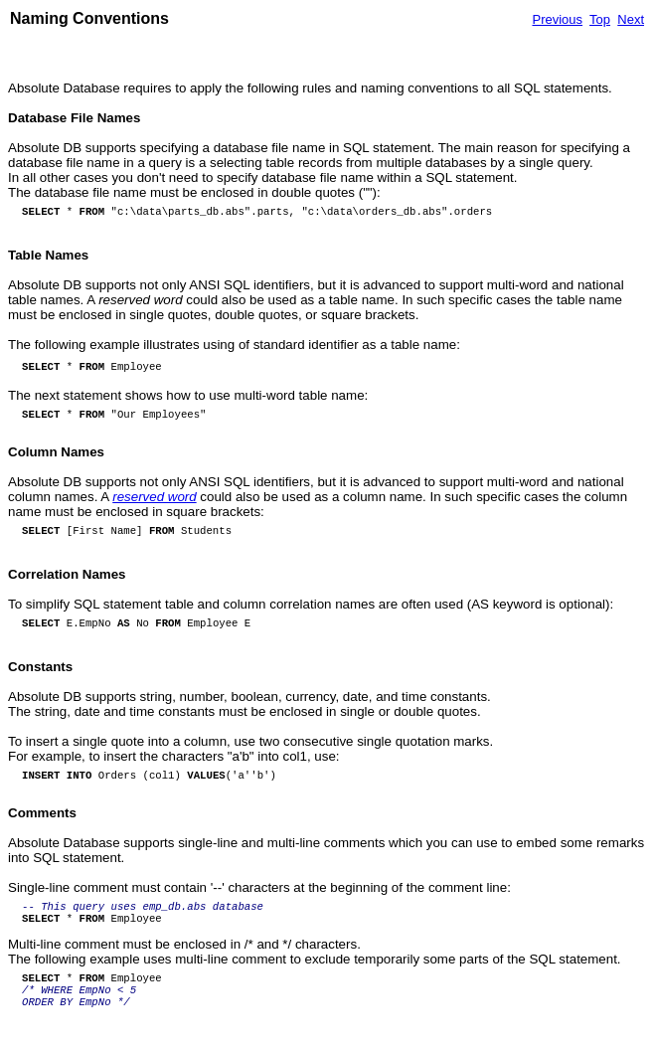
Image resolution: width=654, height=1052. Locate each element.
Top (599, 19)
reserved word (154, 496)
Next (630, 19)
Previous (557, 19)
